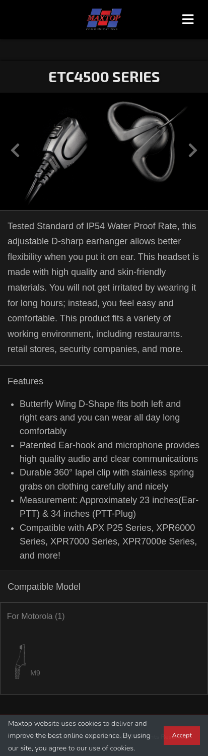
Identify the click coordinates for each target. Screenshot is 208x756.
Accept (182, 735)
